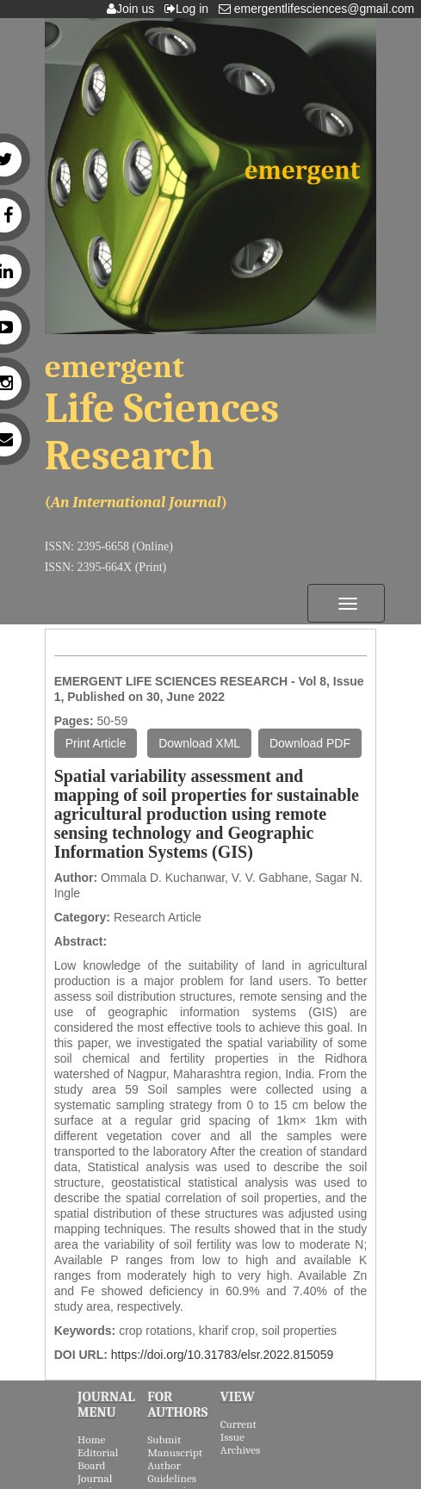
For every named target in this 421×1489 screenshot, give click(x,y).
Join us (134, 9)
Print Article (96, 743)
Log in (189, 9)
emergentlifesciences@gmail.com (320, 9)
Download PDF (309, 743)
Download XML (199, 743)
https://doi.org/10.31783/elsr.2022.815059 (222, 1355)
